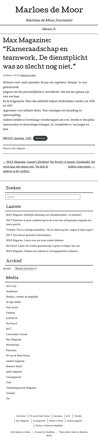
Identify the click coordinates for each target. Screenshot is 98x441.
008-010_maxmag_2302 (17, 138)
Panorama (11, 350)
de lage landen (13, 302)
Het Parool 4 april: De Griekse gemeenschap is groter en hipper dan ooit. (43, 245)
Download (40, 138)
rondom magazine (15, 361)
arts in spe (11, 286)
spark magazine (14, 371)
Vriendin (10, 393)
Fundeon (10, 312)
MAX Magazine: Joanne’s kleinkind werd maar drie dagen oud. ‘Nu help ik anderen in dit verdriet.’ (26, 166)
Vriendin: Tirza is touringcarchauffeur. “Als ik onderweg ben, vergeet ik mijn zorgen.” (50, 229)
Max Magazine (18, 148)
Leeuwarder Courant (16, 334)
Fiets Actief (12, 307)
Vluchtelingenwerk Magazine (21, 387)
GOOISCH (11, 318)
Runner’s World (56, 420)
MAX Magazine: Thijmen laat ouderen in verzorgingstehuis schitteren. (42, 251)
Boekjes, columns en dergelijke (22, 296)
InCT (9, 328)
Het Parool (11, 323)
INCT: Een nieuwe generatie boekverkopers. (28, 235)
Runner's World (14, 366)
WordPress (50, 432)
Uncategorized (13, 377)
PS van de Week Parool (18, 355)
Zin (8, 398)
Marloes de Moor (49, 11)
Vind (8, 382)
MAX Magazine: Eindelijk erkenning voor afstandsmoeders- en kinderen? (44, 214)
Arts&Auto (12, 291)
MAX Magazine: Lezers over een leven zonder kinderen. (35, 240)
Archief (7, 268)
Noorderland (12, 344)
